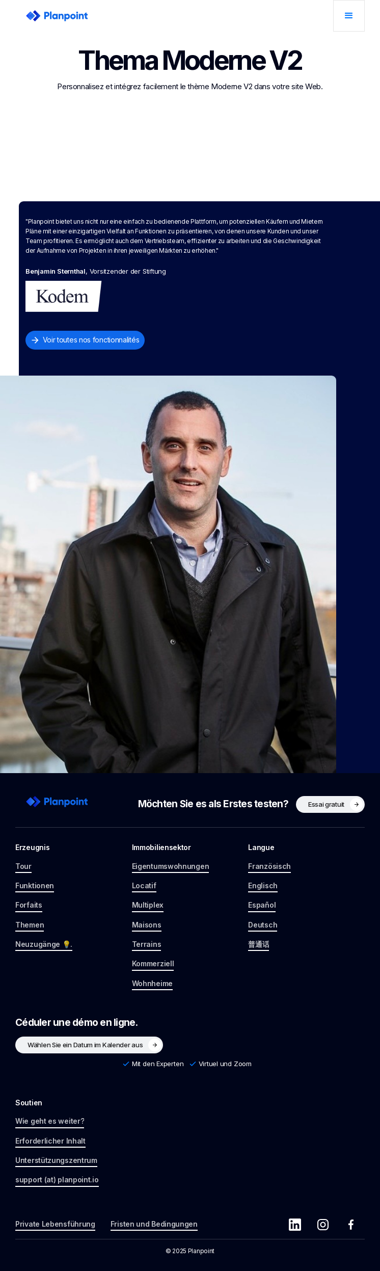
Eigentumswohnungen (170, 866)
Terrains (146, 944)
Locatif (144, 885)
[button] (349, 16)
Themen (29, 924)
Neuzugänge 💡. (43, 944)
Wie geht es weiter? (49, 1121)
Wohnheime (152, 983)
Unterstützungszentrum (56, 1160)
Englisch (263, 885)
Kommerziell (153, 963)
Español (262, 905)
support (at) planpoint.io (57, 1179)
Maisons (146, 924)
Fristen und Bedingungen (154, 1224)
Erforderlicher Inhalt (50, 1140)
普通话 (258, 944)
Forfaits (28, 905)
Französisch (269, 866)
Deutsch (262, 924)
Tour (23, 866)
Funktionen (34, 885)
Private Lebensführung (55, 1224)
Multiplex (148, 905)
